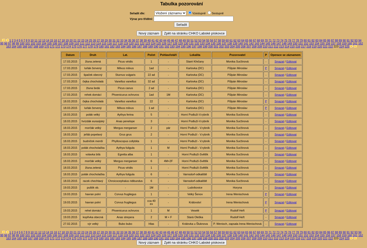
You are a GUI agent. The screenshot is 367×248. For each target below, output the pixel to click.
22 (78, 40)
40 (149, 40)
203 (227, 46)
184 (123, 46)
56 (211, 40)
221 (325, 46)
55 (207, 40)
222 (330, 46)
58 (219, 40)
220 (319, 46)
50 (188, 40)
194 (177, 46)
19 (67, 40)
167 (30, 46)
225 (347, 46)
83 (316, 40)
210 (265, 46)
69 (262, 40)
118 (120, 43)
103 (38, 43)
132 (196, 43)
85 (324, 40)
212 (276, 46)
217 (303, 46)
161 (355, 43)
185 (128, 46)
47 (176, 40)
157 (333, 43)
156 (327, 43)
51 (191, 40)
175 (74, 46)
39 (145, 40)
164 (14, 46)
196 (188, 46)
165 (19, 46)
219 (314, 46)
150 (295, 43)
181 (106, 46)
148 (284, 43)
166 (24, 46)
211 (270, 46)
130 (186, 43)
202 (221, 46)
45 (168, 40)
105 (49, 43)
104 (44, 43)
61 (231, 40)
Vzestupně (199, 13)
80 (305, 40)
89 (340, 40)
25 (90, 40)
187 (139, 46)
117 (115, 43)
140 (240, 43)
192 (166, 46)
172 (57, 46)
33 (121, 40)
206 (243, 46)
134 (207, 43)
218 (308, 46)
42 (157, 40)
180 (101, 46)
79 (301, 40)
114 (98, 43)
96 (5, 43)
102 (33, 43)
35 (129, 40)
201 (216, 46)
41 (152, 40)
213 (281, 46)
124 (153, 43)
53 (199, 40)
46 (172, 40)
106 (55, 43)
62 (235, 40)
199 (205, 46)
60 (227, 40)
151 (300, 43)
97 (9, 43)
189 (150, 46)
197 (194, 46)
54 (203, 40)
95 (1, 43)
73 (277, 40)
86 (328, 40)
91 (348, 40)
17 (59, 40)
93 (356, 40)
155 (322, 43)
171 (52, 46)
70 (266, 40)
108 (65, 43)
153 (311, 43)
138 (229, 43)
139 (235, 43)
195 (183, 46)
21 (74, 40)
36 (133, 40)
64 (242, 40)
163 (8, 46)
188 (145, 46)
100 (22, 43)
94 (359, 40)
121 (136, 43)
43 (160, 40)
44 (164, 40)
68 (258, 40)
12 (39, 40)
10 (32, 40)
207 (248, 46)
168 (35, 46)
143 (257, 43)
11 (35, 40)
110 (76, 43)
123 (147, 43)
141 (246, 43)
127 (169, 43)
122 (142, 43)
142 (251, 43)
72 (274, 40)
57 (215, 40)
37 (137, 40)
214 (287, 46)
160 (349, 43)
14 (47, 40)
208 (254, 46)
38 (141, 40)
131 (191, 43)
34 (125, 40)
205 (237, 46)
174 (68, 46)
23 (82, 40)
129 (180, 43)
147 (278, 43)
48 (180, 40)
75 (285, 40)
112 (87, 43)
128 (175, 43)
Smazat (279, 61)
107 (60, 43)
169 (41, 46)
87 (332, 40)
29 (106, 40)
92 (351, 40)
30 (110, 40)
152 (306, 43)
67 (254, 40)
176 (79, 46)
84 (320, 40)
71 (270, 40)
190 (156, 46)
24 (86, 40)
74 (281, 40)
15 (51, 40)
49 (184, 40)
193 (172, 46)
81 (309, 40)
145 (268, 43)
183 (117, 46)
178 (90, 46)
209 (259, 46)
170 (46, 46)
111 (82, 43)
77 (293, 40)
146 (273, 43)
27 (98, 40)
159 (344, 43)
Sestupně (218, 13)
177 (85, 46)
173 (63, 46)
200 (210, 46)
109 (71, 43)
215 (292, 46)
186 (134, 46)
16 (55, 40)
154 (316, 43)
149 (289, 43)
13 (43, 40)
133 (202, 43)
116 (109, 43)
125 (158, 43)
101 (27, 43)
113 (93, 43)
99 (17, 43)
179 (96, 46)
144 (262, 43)
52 (196, 40)
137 (224, 43)
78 (297, 40)
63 (238, 40)
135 (213, 43)
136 (218, 43)
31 (113, 40)
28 (102, 40)
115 (104, 43)
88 (336, 40)
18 (63, 40)
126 (164, 43)
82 (312, 40)
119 (126, 43)
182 (112, 46)
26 (94, 40)
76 (289, 40)
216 (298, 46)
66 (250, 40)
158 (338, 43)
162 (360, 43)
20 (71, 40)
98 (13, 43)
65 (246, 40)
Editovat (291, 61)
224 (341, 46)
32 (118, 40)
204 (232, 46)
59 (223, 40)
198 (199, 46)
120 (131, 43)
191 (161, 46)
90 (344, 40)
